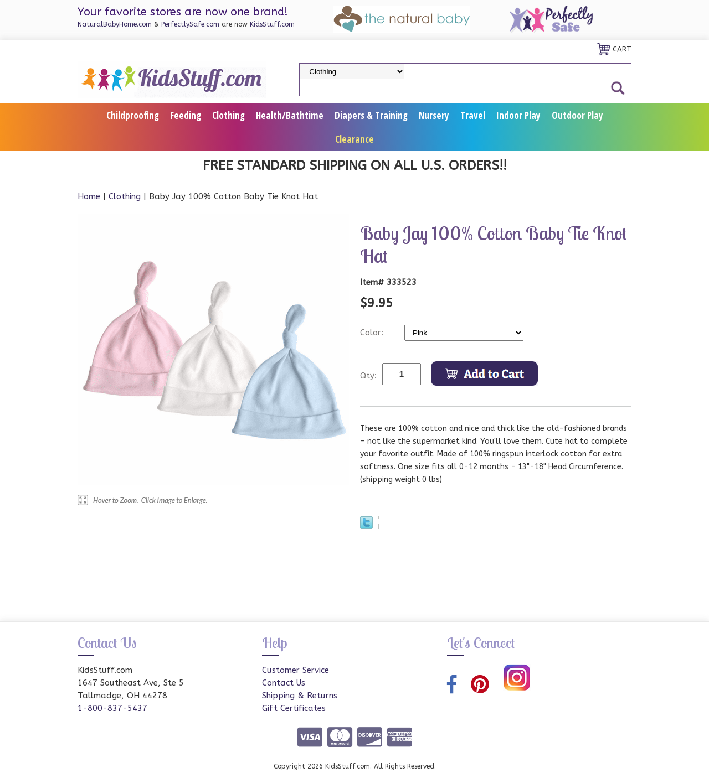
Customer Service (295, 670)
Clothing (228, 115)
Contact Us (283, 683)
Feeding (185, 115)
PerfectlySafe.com (190, 24)
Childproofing (132, 115)
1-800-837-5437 (112, 708)
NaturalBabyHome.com (115, 24)
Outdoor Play (577, 115)
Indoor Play (518, 115)
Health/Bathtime (289, 115)
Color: (373, 333)
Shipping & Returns (299, 696)
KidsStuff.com (272, 24)
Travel (472, 115)
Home (89, 196)
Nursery (434, 115)
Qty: (368, 376)
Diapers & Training (371, 115)
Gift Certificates (294, 708)
